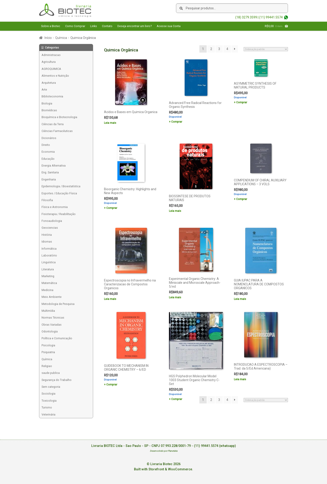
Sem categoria (51, 386)
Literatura (48, 269)
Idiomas (47, 241)
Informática (49, 248)
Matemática (49, 283)
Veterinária (48, 414)
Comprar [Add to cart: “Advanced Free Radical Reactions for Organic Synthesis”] (176, 121)
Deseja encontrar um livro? (134, 26)
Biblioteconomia (52, 96)
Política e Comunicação (57, 338)
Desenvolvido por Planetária (163, 451)
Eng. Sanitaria (50, 172)
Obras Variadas (52, 324)
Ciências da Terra (53, 124)
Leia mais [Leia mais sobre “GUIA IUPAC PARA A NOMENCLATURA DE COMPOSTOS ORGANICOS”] (240, 299)
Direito (46, 145)
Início (48, 38)
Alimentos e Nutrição (55, 75)
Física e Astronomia (55, 207)
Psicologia (48, 345)
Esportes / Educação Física (59, 193)
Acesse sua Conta (169, 26)
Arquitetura (49, 82)
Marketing (48, 276)
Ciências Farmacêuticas (57, 131)
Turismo (47, 407)
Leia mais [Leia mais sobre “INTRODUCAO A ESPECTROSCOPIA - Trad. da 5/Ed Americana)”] (240, 379)
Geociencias (50, 227)
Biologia (47, 103)
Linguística (49, 262)
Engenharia (49, 179)
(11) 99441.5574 (271, 17)
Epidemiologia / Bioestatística (61, 186)
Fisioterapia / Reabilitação (59, 214)
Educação (48, 158)
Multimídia (48, 310)
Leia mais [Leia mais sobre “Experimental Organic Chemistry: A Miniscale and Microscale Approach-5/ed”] (175, 297)
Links (93, 26)
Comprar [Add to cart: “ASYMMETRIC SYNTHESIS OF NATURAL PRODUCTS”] (241, 102)
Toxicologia (49, 400)
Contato (107, 26)
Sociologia (48, 393)
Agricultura (49, 61)
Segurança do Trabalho (57, 380)
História (47, 234)
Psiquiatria (48, 352)
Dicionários (49, 138)
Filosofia (47, 200)
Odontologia (50, 331)
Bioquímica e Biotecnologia (59, 117)
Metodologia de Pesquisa (58, 304)
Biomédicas (49, 110)
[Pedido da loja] (266, 49)
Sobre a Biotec (50, 26)
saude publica (51, 373)
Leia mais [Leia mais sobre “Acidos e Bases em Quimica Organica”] (110, 122)
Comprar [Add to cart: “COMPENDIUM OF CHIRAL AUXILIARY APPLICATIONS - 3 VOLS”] (241, 199)
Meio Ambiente (52, 297)
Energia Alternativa (54, 165)
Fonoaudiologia (52, 221)
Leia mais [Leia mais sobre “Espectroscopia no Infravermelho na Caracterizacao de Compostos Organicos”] (110, 299)
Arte (44, 89)
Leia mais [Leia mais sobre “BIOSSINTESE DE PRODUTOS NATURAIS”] (175, 211)
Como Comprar (75, 26)
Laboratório (49, 255)
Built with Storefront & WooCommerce (163, 469)
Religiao (47, 366)
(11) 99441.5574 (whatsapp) (215, 446)
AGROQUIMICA (51, 69)
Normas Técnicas (53, 317)
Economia (48, 151)
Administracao (51, 55)
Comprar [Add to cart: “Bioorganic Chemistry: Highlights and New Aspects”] (111, 208)
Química (61, 38)
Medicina (47, 290)
